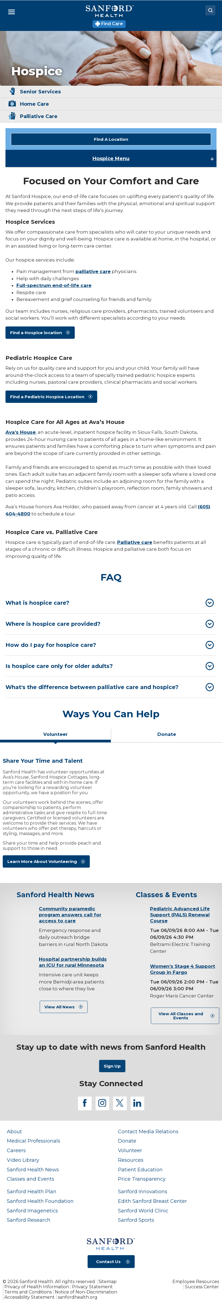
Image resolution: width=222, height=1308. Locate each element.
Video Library (23, 1160)
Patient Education (140, 1169)
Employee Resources (195, 1281)
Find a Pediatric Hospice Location (47, 396)
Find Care (109, 23)
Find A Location (111, 139)
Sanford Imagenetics (32, 1210)
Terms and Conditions (28, 1292)
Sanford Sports (136, 1220)
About (14, 1131)
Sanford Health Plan (31, 1191)
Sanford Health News (33, 1169)
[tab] (111, 602)
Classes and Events (30, 1179)
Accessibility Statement (29, 1297)
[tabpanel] (111, 815)
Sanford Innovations (142, 1191)
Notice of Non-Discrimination (86, 1292)
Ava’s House (20, 432)
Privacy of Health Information (36, 1286)
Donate (127, 1141)
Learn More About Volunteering (42, 861)
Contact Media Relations (148, 1131)
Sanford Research (28, 1220)
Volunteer (130, 1150)
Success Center (202, 1286)
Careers (16, 1150)
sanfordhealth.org (77, 1297)
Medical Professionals (33, 1141)
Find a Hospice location (36, 332)
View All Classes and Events (180, 1015)
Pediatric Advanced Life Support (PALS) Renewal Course (180, 914)
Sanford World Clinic (143, 1210)
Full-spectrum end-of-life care (53, 285)
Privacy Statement (92, 1286)
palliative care (93, 271)
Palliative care (134, 542)
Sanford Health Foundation (40, 1201)
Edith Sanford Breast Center (152, 1201)
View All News (59, 1006)
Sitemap (108, 1281)
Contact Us (108, 1261)
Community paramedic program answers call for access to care (70, 914)
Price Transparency (142, 1179)
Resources (130, 1160)
